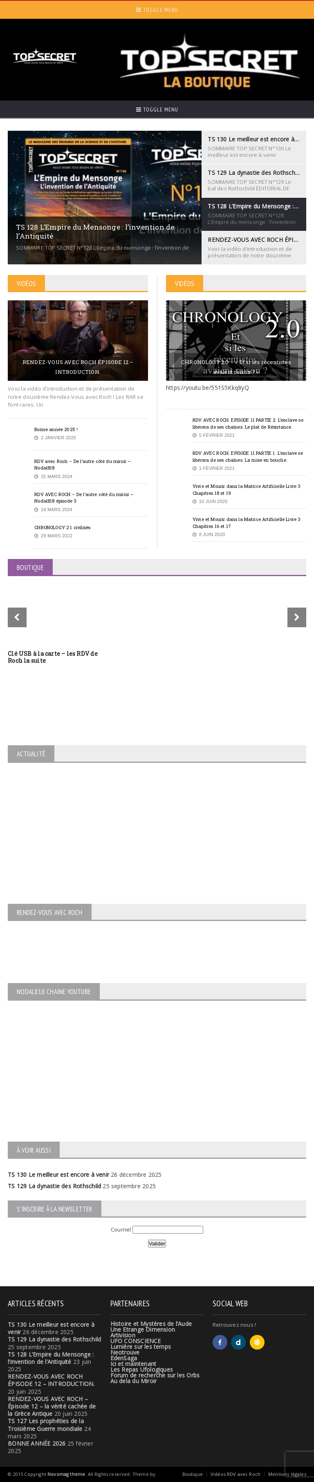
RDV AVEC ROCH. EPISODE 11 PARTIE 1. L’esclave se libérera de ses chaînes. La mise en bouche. (248, 456)
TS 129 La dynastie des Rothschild (54, 1186)
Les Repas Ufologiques (141, 1369)
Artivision (122, 1335)
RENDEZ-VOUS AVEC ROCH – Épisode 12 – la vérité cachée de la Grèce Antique (52, 1406)
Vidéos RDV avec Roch (235, 1474)
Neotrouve (125, 1352)
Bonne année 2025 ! (56, 429)
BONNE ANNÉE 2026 (36, 1443)
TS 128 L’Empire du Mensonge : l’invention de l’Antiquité (51, 1358)
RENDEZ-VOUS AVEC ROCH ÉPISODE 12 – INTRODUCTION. (78, 367)
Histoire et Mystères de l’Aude (151, 1324)
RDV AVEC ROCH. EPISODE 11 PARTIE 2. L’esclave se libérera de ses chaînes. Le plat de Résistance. (248, 423)
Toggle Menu (157, 9)
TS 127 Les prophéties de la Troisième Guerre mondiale (46, 1424)
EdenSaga (123, 1358)
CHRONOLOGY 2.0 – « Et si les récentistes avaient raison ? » (236, 367)
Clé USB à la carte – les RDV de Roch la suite (53, 657)
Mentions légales (287, 1474)
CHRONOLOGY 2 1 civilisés (62, 527)
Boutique (192, 1474)
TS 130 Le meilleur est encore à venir (58, 1174)
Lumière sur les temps (140, 1346)
